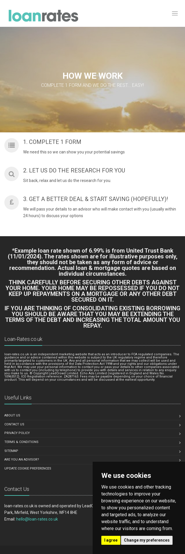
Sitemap (11, 451)
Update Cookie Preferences (27, 468)
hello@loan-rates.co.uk (37, 519)
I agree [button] (111, 540)
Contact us (14, 424)
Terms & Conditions (21, 442)
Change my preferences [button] (147, 540)
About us (12, 415)
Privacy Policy (17, 433)
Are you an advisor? (21, 459)
